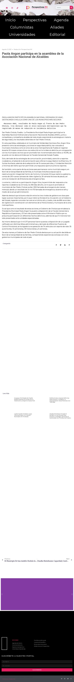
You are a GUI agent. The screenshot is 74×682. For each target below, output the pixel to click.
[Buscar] (71, 7)
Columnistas (21, 27)
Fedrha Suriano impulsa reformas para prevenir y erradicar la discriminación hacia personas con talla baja (60, 400)
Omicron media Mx (8, 679)
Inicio (10, 20)
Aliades (57, 27)
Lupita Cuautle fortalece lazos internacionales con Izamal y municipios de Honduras (23, 415)
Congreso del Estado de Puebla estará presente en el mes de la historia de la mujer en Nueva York (24, 399)
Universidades (22, 34)
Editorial (57, 34)
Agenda (61, 20)
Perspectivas (35, 20)
